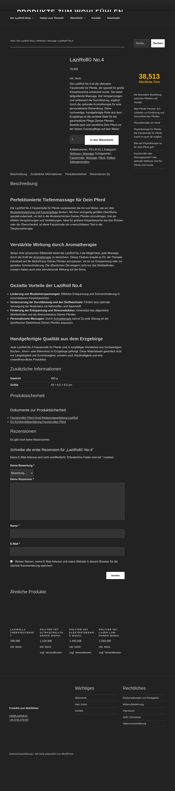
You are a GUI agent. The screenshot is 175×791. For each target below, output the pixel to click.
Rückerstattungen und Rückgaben (141, 727)
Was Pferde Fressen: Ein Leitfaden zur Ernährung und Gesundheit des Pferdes (149, 112)
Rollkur (111, 157)
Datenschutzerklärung (134, 752)
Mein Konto (81, 733)
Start (12, 41)
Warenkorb (78, 18)
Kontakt (96, 18)
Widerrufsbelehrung (133, 733)
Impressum (128, 740)
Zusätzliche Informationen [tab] (46, 203)
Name (14, 555)
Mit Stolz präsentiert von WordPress (54, 783)
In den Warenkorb (101, 139)
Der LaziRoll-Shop (22, 18)
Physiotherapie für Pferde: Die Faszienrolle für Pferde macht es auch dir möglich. (148, 133)
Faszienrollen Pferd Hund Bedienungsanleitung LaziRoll (44, 447)
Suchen (158, 43)
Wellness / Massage (47, 41)
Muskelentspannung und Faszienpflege (34, 241)
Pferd (102, 157)
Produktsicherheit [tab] (75, 203)
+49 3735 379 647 (19, 749)
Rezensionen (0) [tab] (100, 203)
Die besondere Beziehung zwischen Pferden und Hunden (147, 98)
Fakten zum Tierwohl (51, 18)
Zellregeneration (80, 161)
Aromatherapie (42, 286)
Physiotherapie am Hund (147, 122)
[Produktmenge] (76, 139)
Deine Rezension (22, 508)
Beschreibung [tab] (18, 203)
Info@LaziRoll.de (18, 745)
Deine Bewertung (22, 494)
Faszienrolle (77, 157)
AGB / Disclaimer (132, 746)
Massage (91, 157)
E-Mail (15, 573)
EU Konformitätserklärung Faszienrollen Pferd (38, 451)
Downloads (113, 18)
